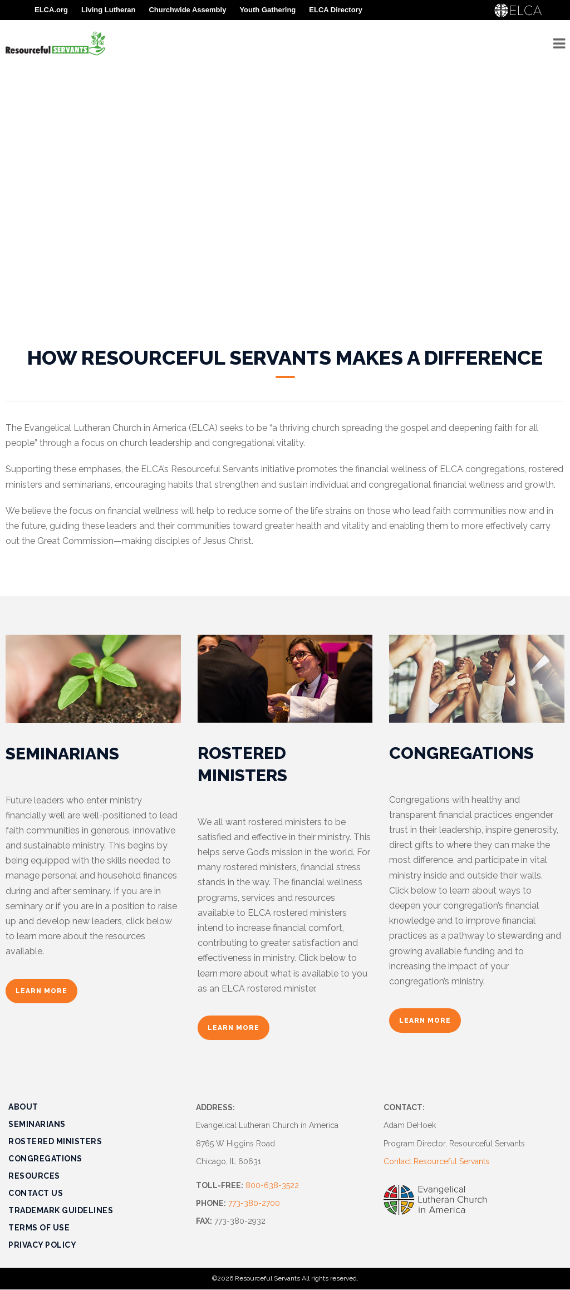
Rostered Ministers (55, 1141)
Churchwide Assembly (187, 10)
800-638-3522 (272, 1185)
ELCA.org (51, 10)
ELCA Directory (335, 10)
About (23, 1106)
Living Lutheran (108, 10)
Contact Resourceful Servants (436, 1161)
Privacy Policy (42, 1244)
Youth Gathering (267, 10)
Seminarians (37, 1124)
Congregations (45, 1158)
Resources (34, 1175)
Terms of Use (39, 1227)
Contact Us (35, 1193)
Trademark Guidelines (60, 1210)
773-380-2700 (254, 1203)
